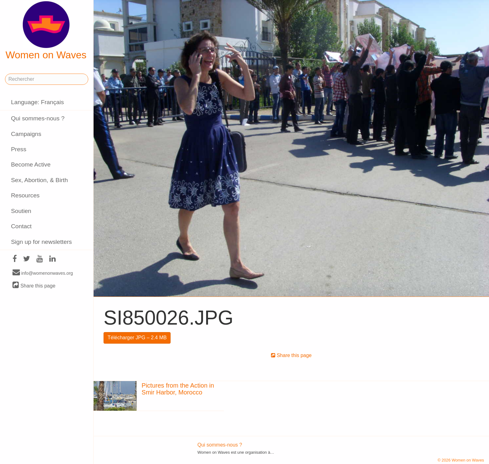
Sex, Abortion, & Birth (39, 180)
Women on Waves (46, 30)
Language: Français (37, 102)
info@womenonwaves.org (42, 273)
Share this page (34, 285)
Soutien (21, 211)
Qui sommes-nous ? (38, 118)
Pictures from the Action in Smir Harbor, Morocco (178, 389)
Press (18, 149)
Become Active (31, 164)
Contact (21, 226)
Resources (25, 195)
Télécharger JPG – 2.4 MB (137, 337)
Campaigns (26, 134)
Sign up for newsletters (41, 242)
